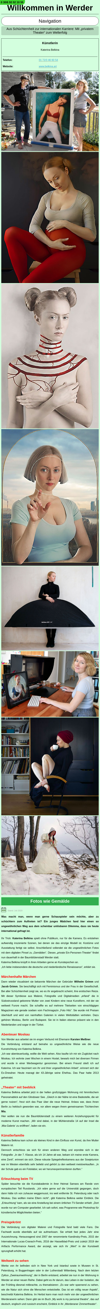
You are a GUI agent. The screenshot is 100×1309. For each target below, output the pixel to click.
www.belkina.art (48, 66)
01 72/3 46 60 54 (48, 60)
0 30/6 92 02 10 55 (12, 2)
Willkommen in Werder (50, 7)
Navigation (50, 21)
